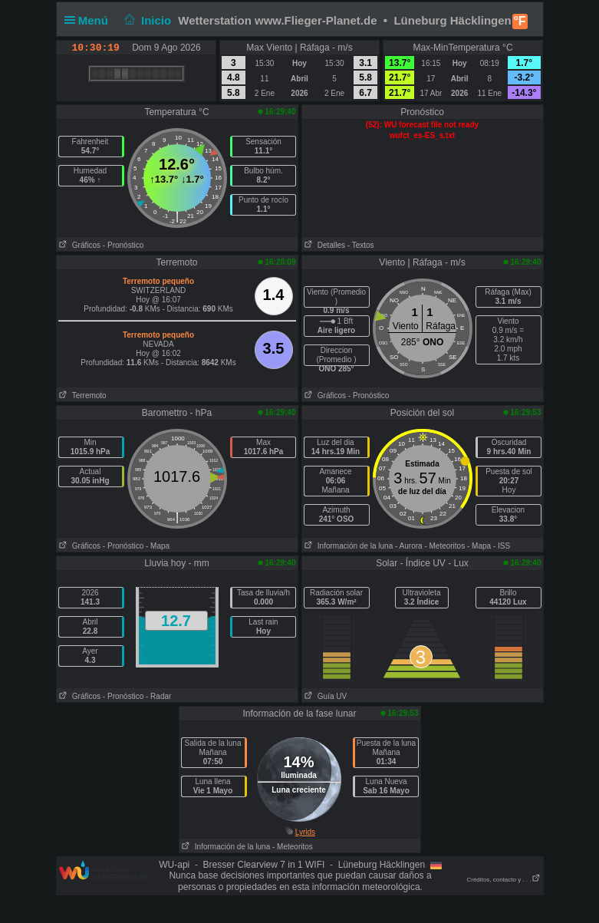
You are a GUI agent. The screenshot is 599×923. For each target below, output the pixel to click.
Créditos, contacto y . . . (503, 879)
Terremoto (82, 395)
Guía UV (324, 696)
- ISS (501, 546)
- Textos (360, 245)
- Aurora (409, 546)
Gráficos (79, 245)
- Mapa (157, 546)
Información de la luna (347, 546)
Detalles (323, 245)
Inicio (145, 20)
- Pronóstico (123, 245)
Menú (89, 20)
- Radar (158, 696)
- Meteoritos (444, 546)
